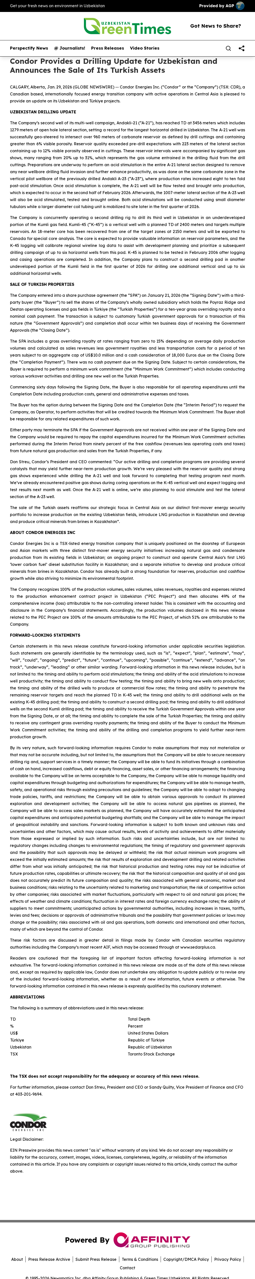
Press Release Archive (49, 1259)
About (17, 1259)
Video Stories (144, 48)
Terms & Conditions (140, 1259)
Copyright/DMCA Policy (186, 1259)
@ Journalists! (69, 48)
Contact (127, 1267)
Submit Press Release (96, 1259)
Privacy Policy (227, 1259)
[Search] (228, 48)
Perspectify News (29, 48)
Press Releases (107, 48)
